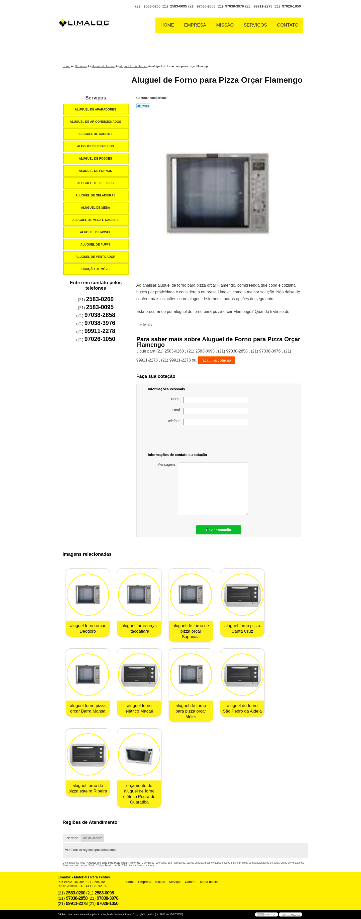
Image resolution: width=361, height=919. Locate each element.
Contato (287, 25)
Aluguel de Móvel (96, 232)
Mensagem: (202, 489)
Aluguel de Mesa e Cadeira (96, 220)
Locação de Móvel (95, 269)
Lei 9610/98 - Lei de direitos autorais (134, 865)
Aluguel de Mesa (96, 207)
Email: (210, 411)
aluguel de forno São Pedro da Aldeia (242, 708)
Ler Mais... (145, 325)
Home (167, 25)
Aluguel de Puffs (95, 244)
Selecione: (72, 838)
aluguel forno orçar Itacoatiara (139, 628)
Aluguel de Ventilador (95, 257)
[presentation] (213, 439)
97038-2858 (206, 6)
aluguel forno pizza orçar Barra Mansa (88, 708)
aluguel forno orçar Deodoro (88, 628)
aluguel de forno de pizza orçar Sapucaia (190, 631)
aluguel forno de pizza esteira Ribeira (87, 788)
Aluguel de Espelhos (96, 146)
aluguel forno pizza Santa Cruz (242, 628)
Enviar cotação (218, 530)
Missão (225, 25)
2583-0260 (152, 6)
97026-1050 (291, 6)
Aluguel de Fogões (96, 158)
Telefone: (207, 422)
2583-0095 (178, 6)
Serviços (255, 25)
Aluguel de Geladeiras (95, 195)
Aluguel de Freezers (95, 183)
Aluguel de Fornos (96, 171)
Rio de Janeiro (92, 838)
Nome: (209, 400)
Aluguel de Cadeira (95, 134)
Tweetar (143, 105)
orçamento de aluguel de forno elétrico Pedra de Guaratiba (139, 794)
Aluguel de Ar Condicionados (96, 122)
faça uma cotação (216, 360)
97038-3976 (234, 6)
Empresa (195, 25)
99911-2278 (263, 6)
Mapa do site (209, 882)
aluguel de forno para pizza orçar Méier (190, 711)
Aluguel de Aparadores (96, 109)
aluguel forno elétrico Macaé (139, 708)
